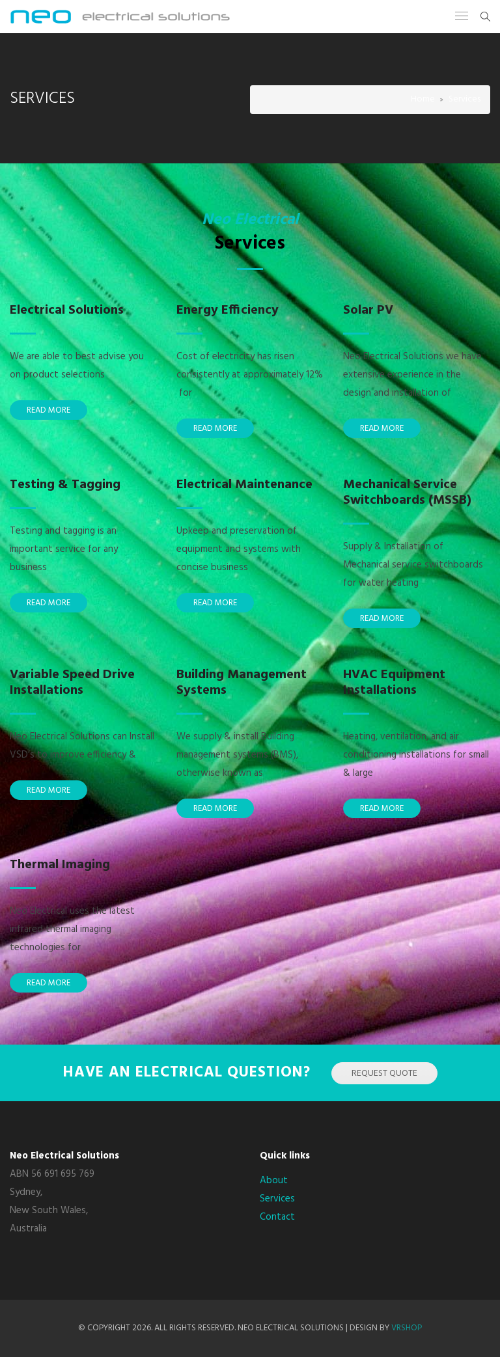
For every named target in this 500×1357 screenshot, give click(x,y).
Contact (277, 1217)
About (274, 1180)
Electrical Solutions (67, 310)
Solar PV (368, 310)
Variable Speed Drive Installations (72, 683)
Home (423, 99)
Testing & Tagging (65, 484)
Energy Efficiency (227, 310)
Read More (48, 410)
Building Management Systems (241, 683)
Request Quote (384, 1073)
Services (277, 1199)
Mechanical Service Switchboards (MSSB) (407, 492)
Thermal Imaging (60, 865)
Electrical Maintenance (244, 484)
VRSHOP (406, 1328)
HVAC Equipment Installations (394, 683)
